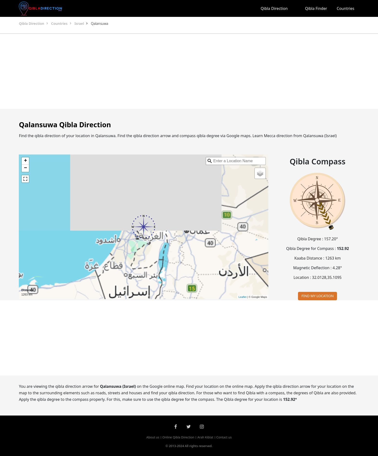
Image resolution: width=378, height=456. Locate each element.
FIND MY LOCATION (318, 296)
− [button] (25, 168)
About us (152, 437)
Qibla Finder (316, 8)
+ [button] (25, 161)
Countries (345, 8)
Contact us (224, 437)
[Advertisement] (177, 71)
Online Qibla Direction (178, 437)
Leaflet (242, 296)
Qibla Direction (274, 8)
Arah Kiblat (205, 437)
